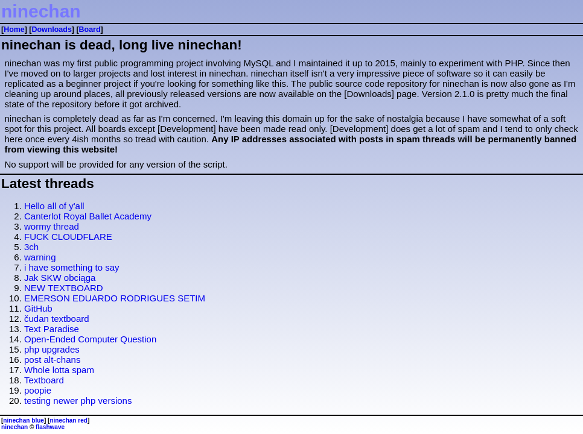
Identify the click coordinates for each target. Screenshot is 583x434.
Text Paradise (51, 329)
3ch (31, 247)
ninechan (41, 11)
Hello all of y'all (54, 206)
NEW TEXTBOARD (63, 288)
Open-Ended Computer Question (90, 339)
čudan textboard (56, 318)
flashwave (50, 427)
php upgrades (52, 349)
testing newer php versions (78, 400)
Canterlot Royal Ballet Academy (87, 216)
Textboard (44, 380)
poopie (37, 390)
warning (40, 257)
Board (90, 29)
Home (14, 29)
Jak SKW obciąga (59, 277)
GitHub (38, 308)
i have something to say (71, 267)
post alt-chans (52, 359)
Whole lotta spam (59, 370)
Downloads (51, 29)
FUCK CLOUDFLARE (68, 236)
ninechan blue (23, 420)
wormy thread (51, 226)
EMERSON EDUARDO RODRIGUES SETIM (114, 298)
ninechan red (68, 420)
